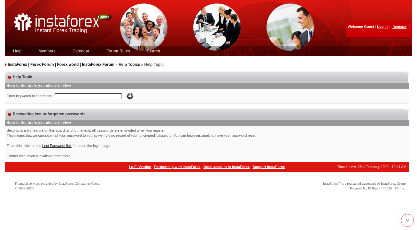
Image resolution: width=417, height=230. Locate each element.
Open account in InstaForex (227, 167)
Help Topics (129, 64)
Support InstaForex (269, 167)
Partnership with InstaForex (177, 167)
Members (47, 51)
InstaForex (330, 183)
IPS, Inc (399, 188)
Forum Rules (118, 51)
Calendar (81, 51)
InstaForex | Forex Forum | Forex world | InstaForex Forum (61, 64)
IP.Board (374, 188)
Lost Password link (57, 146)
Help (17, 51)
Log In (382, 26)
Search (153, 51)
